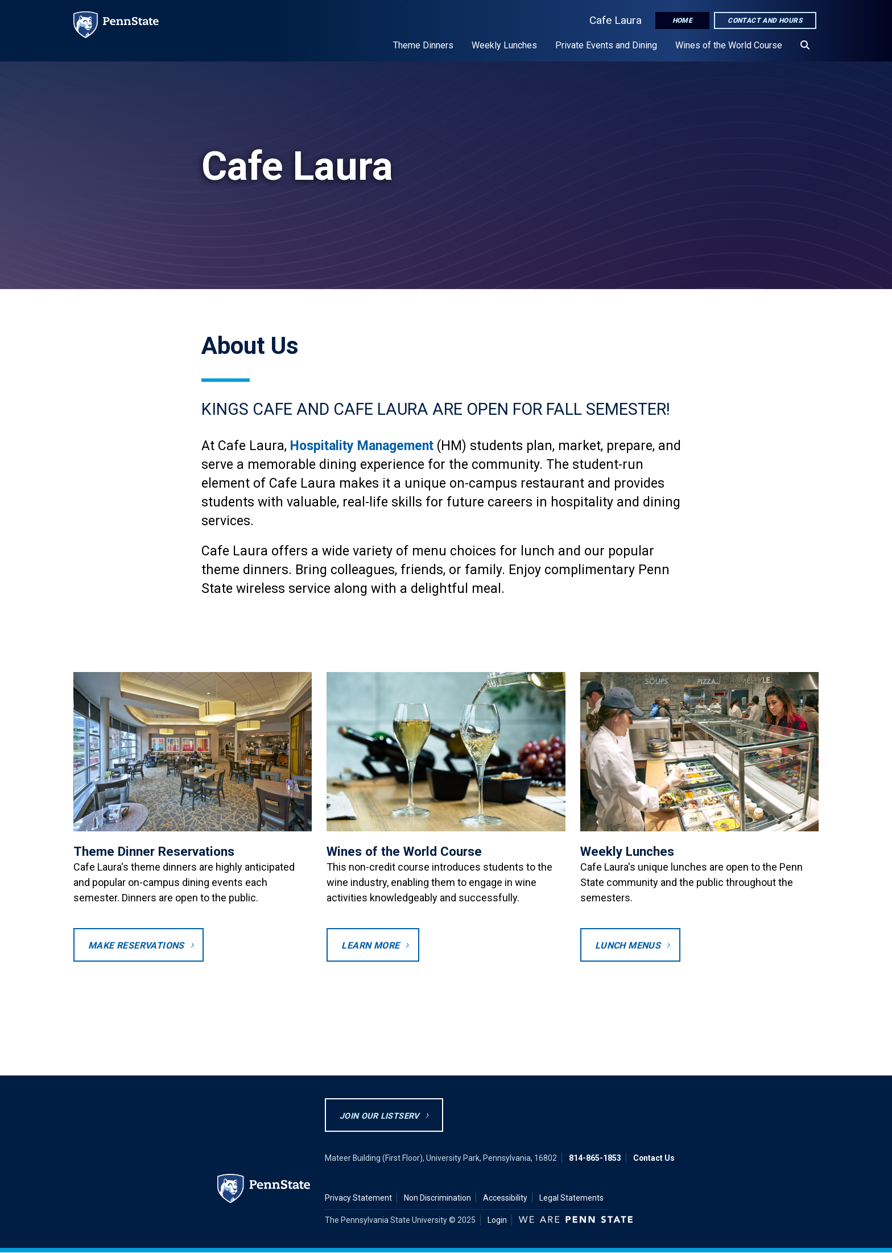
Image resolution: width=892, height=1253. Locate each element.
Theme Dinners (423, 45)
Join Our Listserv (379, 1116)
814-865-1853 (595, 1158)
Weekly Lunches (504, 45)
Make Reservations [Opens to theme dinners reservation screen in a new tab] (136, 945)
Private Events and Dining (606, 45)
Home (682, 20)
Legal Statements (571, 1197)
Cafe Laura (615, 20)
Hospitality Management (361, 446)
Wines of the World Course (728, 45)
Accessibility (505, 1197)
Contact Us (654, 1158)
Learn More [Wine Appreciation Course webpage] (370, 945)
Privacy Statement (358, 1197)
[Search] (805, 45)
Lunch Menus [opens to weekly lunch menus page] (627, 945)
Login (497, 1220)
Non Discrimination (437, 1197)
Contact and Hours (765, 20)
